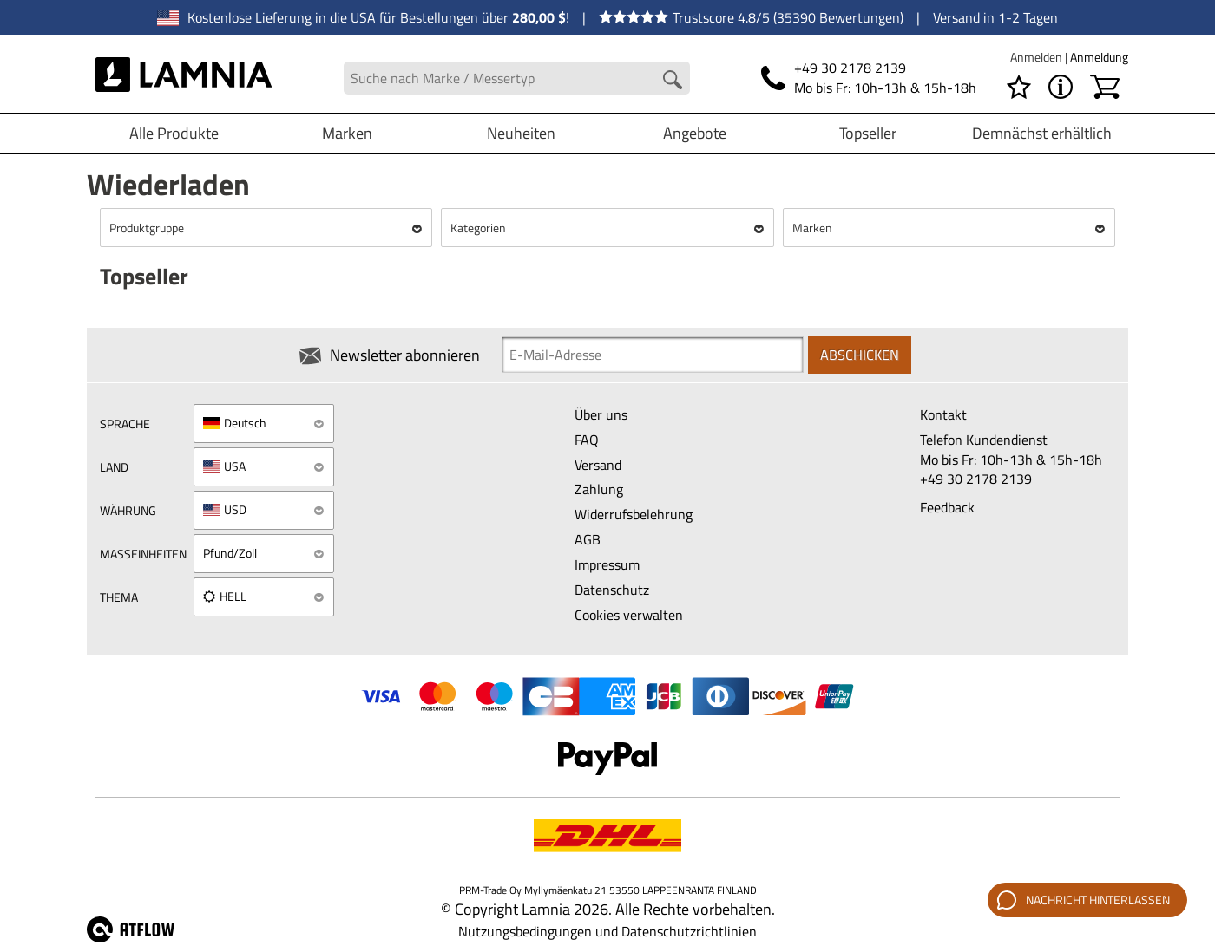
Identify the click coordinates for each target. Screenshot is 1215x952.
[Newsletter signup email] (653, 354)
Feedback (947, 507)
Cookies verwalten (629, 614)
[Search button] (672, 79)
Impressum (607, 564)
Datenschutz (612, 589)
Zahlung (599, 489)
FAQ (587, 439)
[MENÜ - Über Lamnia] (1060, 87)
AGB (588, 539)
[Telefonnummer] (869, 78)
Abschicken (859, 354)
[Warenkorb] (1105, 87)
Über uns (601, 414)
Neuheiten (521, 133)
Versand (598, 464)
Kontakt (943, 414)
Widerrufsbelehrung (634, 514)
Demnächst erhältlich (1042, 133)
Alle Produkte (174, 133)
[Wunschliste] (1018, 87)
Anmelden (1037, 57)
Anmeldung (1099, 57)
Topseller (867, 133)
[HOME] (183, 78)
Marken (347, 133)
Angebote (694, 133)
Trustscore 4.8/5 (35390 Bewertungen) (751, 17)
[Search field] (517, 78)
